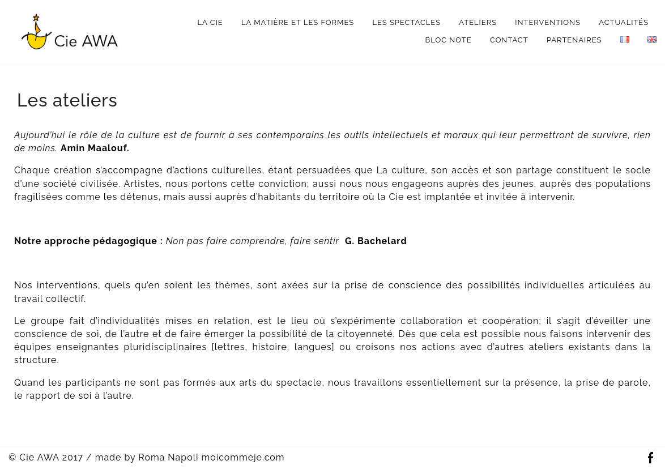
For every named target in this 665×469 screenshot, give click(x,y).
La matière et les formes (297, 22)
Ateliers (478, 22)
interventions (548, 22)
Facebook (650, 458)
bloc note (448, 40)
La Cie (210, 22)
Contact (509, 40)
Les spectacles (406, 22)
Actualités (624, 22)
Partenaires (574, 40)
